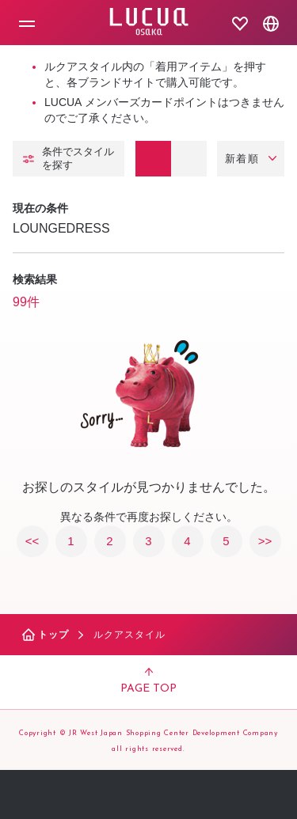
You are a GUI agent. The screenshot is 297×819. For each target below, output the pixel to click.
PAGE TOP (148, 681)
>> (265, 541)
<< (32, 541)
